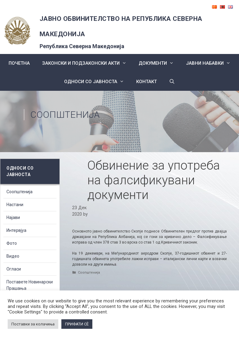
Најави (13, 217)
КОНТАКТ (146, 81)
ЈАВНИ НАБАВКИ (211, 63)
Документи (159, 63)
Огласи (13, 269)
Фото (11, 243)
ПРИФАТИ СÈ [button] (77, 324)
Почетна (19, 63)
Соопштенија (65, 114)
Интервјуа (16, 230)
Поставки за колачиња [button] (33, 324)
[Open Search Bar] (172, 81)
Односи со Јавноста (97, 81)
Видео (12, 256)
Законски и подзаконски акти (87, 63)
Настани (14, 204)
